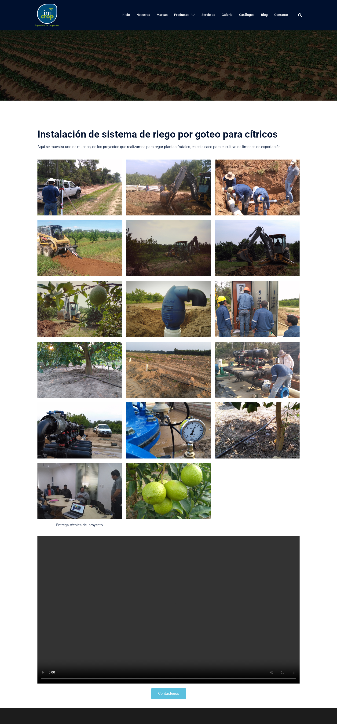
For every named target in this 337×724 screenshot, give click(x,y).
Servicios (208, 15)
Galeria (227, 15)
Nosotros (143, 15)
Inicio (126, 15)
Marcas (162, 15)
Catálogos (246, 15)
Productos (181, 15)
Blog (264, 15)
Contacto (281, 15)
